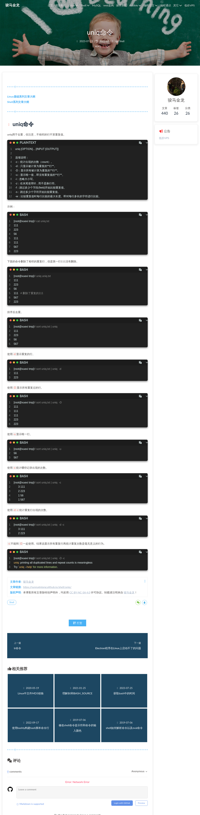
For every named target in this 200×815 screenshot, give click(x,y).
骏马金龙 (30, 584)
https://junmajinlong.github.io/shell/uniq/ (49, 589)
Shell (122, 42)
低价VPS (158, 137)
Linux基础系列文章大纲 (23, 99)
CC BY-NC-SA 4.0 (81, 595)
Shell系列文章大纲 (20, 104)
